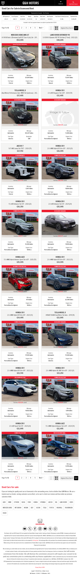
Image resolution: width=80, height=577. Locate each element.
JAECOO (50, 502)
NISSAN (26, 508)
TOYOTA (51, 508)
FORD (29, 502)
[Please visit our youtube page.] (45, 529)
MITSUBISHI (18, 508)
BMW (9, 502)
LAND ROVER (63, 502)
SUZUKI (38, 508)
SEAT (32, 508)
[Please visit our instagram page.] (40, 529)
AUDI (4, 502)
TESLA (44, 508)
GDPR (43, 567)
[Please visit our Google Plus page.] (50, 529)
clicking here (35, 540)
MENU (3, 3)
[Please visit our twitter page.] (30, 529)
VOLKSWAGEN (68, 508)
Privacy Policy (38, 567)
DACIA (23, 502)
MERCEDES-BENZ (7, 508)
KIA (56, 502)
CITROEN (16, 502)
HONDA (36, 502)
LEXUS (71, 502)
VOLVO (4, 513)
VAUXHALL (59, 508)
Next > (41, 28)
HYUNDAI (42, 502)
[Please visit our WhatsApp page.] (55, 529)
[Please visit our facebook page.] (35, 529)
